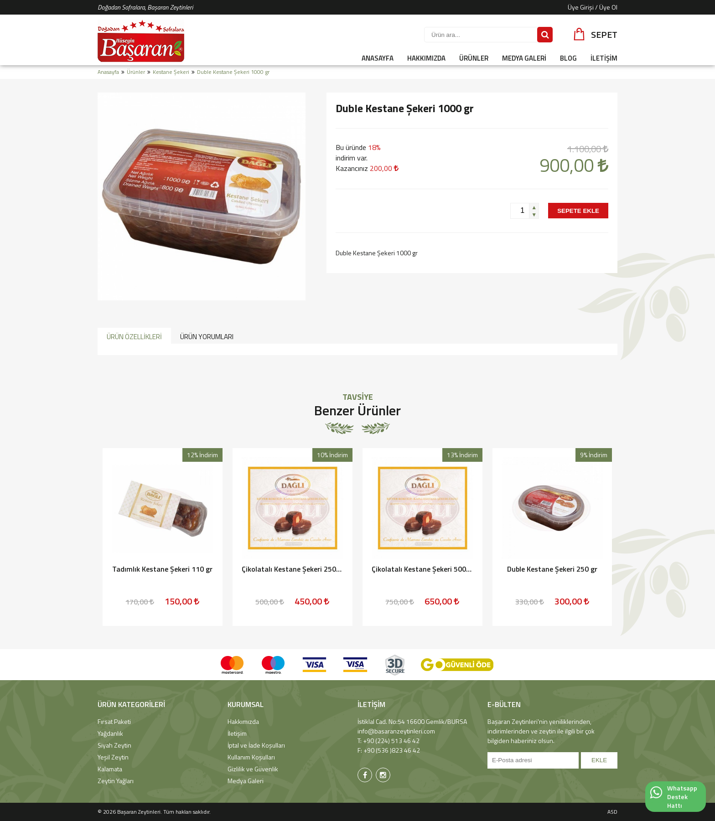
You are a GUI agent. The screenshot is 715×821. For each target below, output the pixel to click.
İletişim (237, 733)
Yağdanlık (110, 733)
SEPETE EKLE (578, 210)
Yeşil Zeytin (113, 757)
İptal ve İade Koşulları (256, 745)
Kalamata (110, 769)
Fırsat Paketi (114, 721)
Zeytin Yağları (116, 780)
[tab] (134, 336)
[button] (534, 207)
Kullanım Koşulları (251, 757)
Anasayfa (108, 71)
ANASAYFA (378, 58)
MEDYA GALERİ (524, 58)
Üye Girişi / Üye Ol (592, 7)
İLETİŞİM (604, 58)
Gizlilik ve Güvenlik (253, 769)
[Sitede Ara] (545, 34)
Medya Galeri (246, 780)
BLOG (568, 58)
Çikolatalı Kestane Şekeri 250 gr (292, 568)
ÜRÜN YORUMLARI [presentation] (206, 336)
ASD (612, 811)
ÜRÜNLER (473, 58)
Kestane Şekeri (171, 71)
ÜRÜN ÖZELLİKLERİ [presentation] (134, 336)
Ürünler (136, 71)
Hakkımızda (243, 721)
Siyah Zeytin (114, 745)
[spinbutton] (520, 210)
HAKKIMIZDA (426, 58)
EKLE (599, 760)
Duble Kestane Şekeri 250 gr (552, 568)
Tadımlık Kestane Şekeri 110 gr (162, 568)
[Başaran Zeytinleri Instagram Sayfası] (383, 775)
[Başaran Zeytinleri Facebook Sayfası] (365, 775)
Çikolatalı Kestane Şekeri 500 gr (422, 568)
